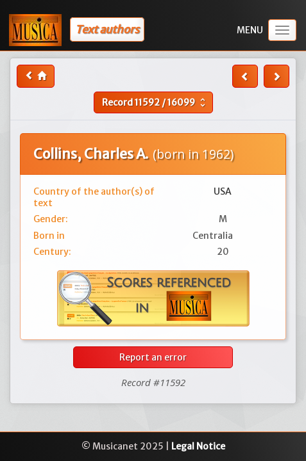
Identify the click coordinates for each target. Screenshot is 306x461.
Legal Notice (198, 446)
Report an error (153, 357)
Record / (155, 102)
